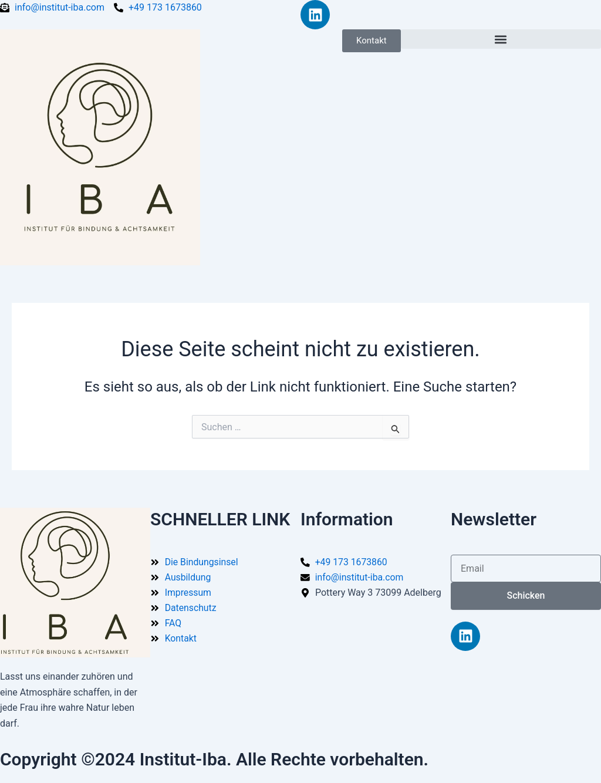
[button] (501, 39)
